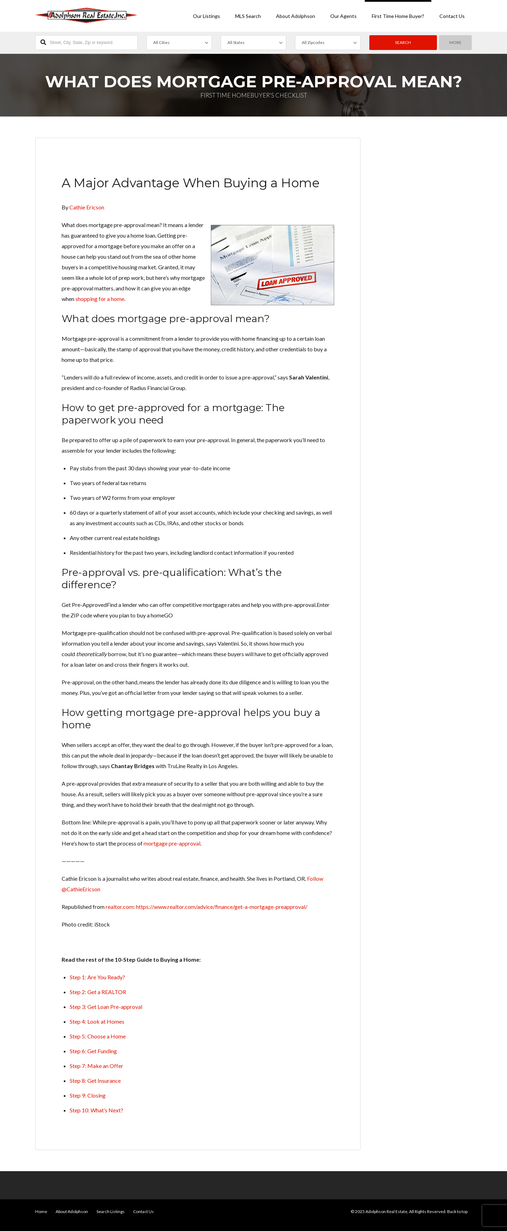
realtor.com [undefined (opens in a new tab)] (119, 906)
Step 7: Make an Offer (96, 1065)
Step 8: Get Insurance (95, 1080)
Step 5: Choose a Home (98, 1036)
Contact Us (452, 16)
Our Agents (343, 16)
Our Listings (206, 16)
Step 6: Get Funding (93, 1051)
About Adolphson (295, 16)
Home (41, 1211)
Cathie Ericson (86, 207)
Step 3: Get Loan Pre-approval (106, 1006)
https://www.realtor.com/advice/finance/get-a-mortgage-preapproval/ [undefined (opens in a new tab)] (221, 906)
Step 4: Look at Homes (97, 1021)
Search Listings (110, 1211)
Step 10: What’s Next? (96, 1110)
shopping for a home (99, 298)
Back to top (457, 1211)
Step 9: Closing (88, 1095)
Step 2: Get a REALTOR (98, 991)
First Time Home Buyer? (398, 16)
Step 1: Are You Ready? (97, 977)
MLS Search (248, 16)
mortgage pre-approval (172, 843)
